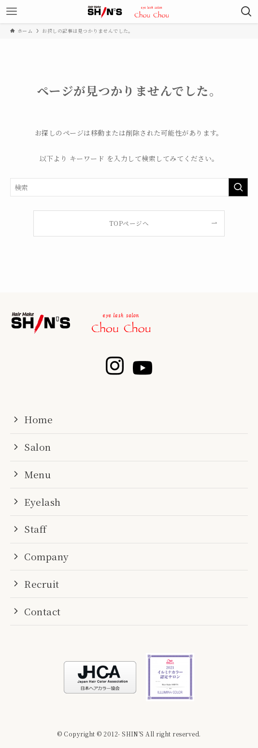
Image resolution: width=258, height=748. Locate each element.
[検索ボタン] (246, 11)
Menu (37, 474)
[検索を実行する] (238, 187)
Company (46, 556)
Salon (37, 446)
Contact (42, 611)
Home (38, 419)
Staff (35, 528)
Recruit (41, 583)
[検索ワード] (128, 187)
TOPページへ (129, 223)
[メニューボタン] (11, 11)
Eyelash (42, 501)
